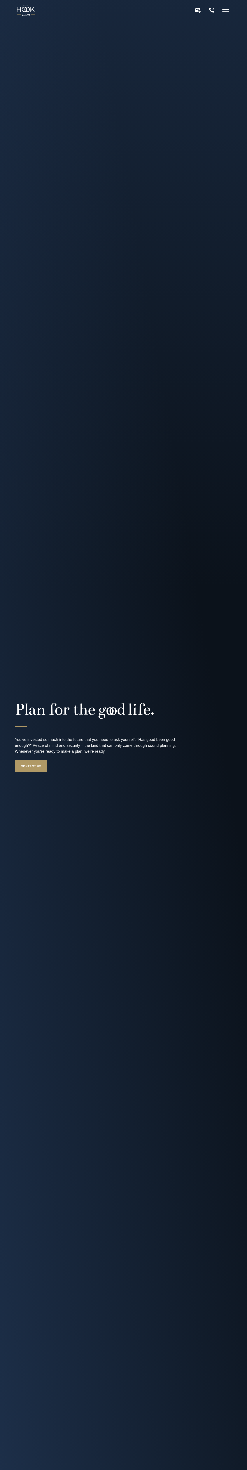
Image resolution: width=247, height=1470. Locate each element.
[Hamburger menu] (225, 10)
